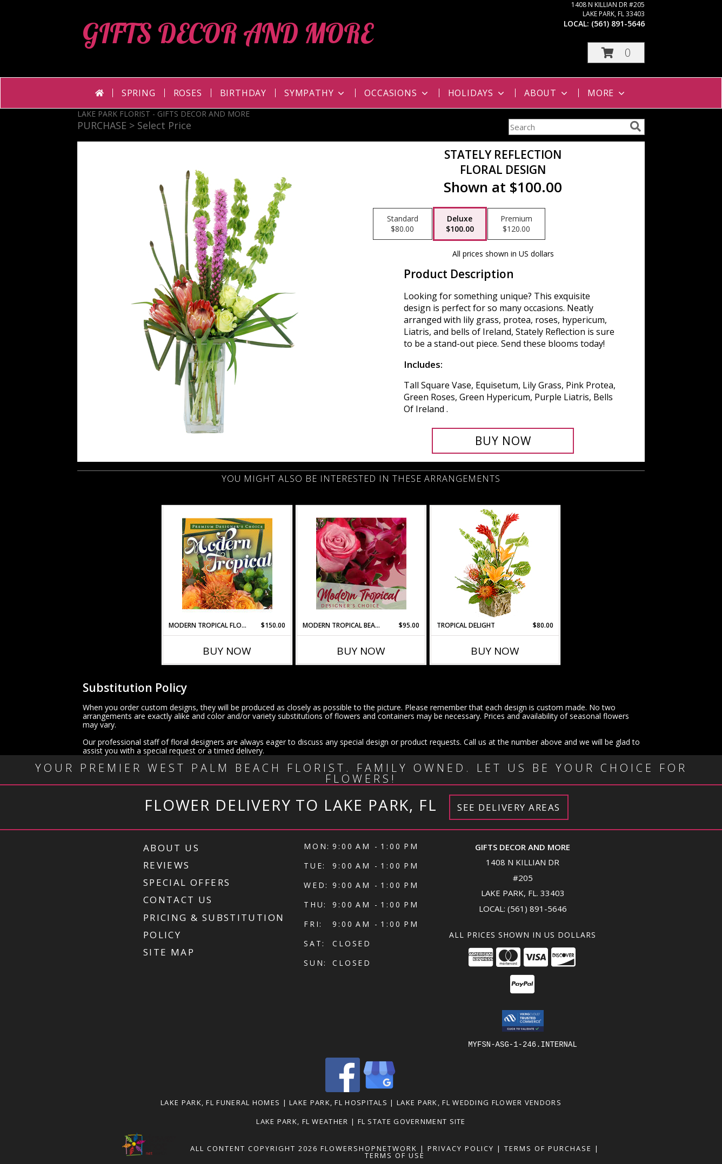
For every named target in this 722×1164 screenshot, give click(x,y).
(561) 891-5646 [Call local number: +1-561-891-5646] (618, 23)
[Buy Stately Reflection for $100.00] (503, 441)
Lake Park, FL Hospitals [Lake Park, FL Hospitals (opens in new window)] (338, 1102)
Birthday (243, 93)
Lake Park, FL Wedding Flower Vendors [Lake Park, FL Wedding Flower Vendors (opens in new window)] (479, 1102)
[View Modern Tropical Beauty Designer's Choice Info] (361, 563)
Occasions (397, 93)
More (607, 93)
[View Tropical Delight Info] (495, 563)
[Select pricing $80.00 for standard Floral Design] (402, 224)
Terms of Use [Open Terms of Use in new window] (395, 1155)
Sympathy (315, 93)
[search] (635, 126)
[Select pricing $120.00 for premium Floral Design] (516, 224)
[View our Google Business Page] (379, 1089)
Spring (139, 93)
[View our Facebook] (342, 1089)
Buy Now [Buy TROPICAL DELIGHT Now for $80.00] (495, 651)
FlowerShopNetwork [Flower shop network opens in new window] (368, 1148)
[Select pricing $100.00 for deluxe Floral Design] (459, 224)
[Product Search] (567, 126)
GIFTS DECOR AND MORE (228, 33)
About (547, 93)
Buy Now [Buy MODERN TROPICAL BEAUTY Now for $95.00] (361, 651)
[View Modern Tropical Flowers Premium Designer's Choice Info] (227, 563)
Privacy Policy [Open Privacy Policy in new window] (460, 1148)
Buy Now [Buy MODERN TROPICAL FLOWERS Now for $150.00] (227, 651)
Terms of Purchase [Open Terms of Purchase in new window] (548, 1148)
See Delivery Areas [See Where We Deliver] (508, 807)
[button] (616, 52)
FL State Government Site (412, 1121)
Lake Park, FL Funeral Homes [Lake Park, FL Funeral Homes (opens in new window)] (220, 1102)
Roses (187, 93)
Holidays (477, 93)
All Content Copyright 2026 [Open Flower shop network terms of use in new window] (254, 1148)
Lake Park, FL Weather (302, 1121)
